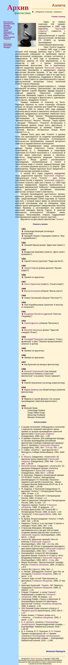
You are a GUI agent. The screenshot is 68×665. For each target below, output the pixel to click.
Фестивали (8, 27)
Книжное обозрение (39, 565)
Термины (7, 39)
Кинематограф (9, 23)
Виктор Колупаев (32, 291)
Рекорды (7, 47)
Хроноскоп (8, 46)
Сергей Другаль (31, 323)
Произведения (9, 37)
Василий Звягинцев (33, 330)
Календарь (8, 44)
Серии (6, 30)
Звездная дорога (29, 610)
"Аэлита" (60, 219)
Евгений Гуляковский (34, 371)
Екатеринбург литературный (46, 636)
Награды (7, 25)
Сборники (7, 29)
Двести (36, 569)
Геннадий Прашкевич (34, 339)
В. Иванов (26, 457)
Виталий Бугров (28, 466)
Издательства (9, 34)
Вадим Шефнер (31, 390)
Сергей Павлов (31, 268)
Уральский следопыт (54, 68)
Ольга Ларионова (32, 284)
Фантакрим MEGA (43, 514)
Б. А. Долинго (27, 622)
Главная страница (58, 16)
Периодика (8, 32)
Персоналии (8, 22)
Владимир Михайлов (34, 314)
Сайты (6, 35)
